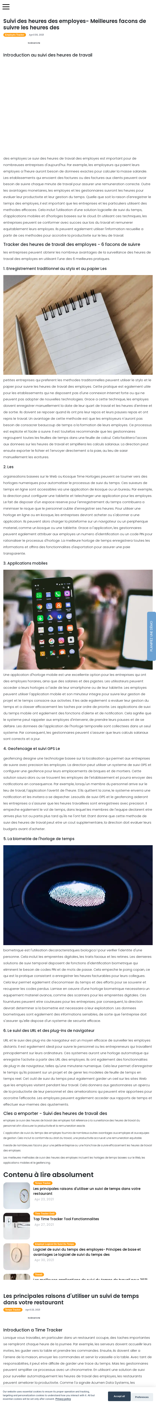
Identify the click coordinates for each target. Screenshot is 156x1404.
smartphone (80, 687)
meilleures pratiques (92, 259)
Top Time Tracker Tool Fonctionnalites (66, 1219)
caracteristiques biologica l (75, 950)
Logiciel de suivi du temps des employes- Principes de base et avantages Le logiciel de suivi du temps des (87, 1252)
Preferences (142, 1397)
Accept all (119, 1396)
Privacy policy (63, 1399)
